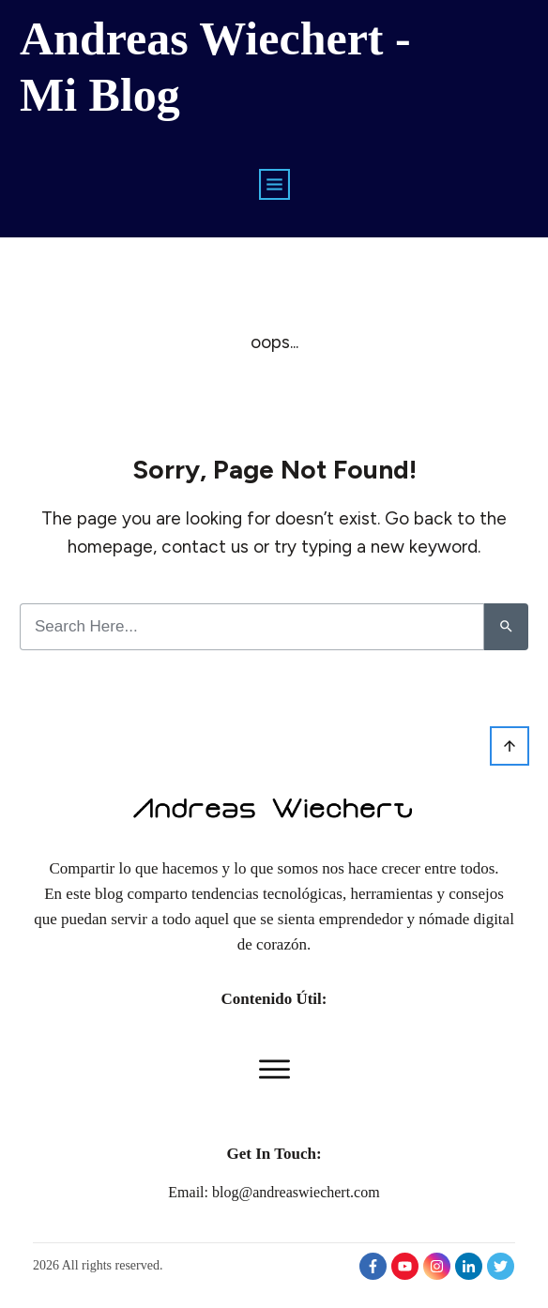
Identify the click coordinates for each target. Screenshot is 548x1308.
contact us (205, 546)
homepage (110, 546)
